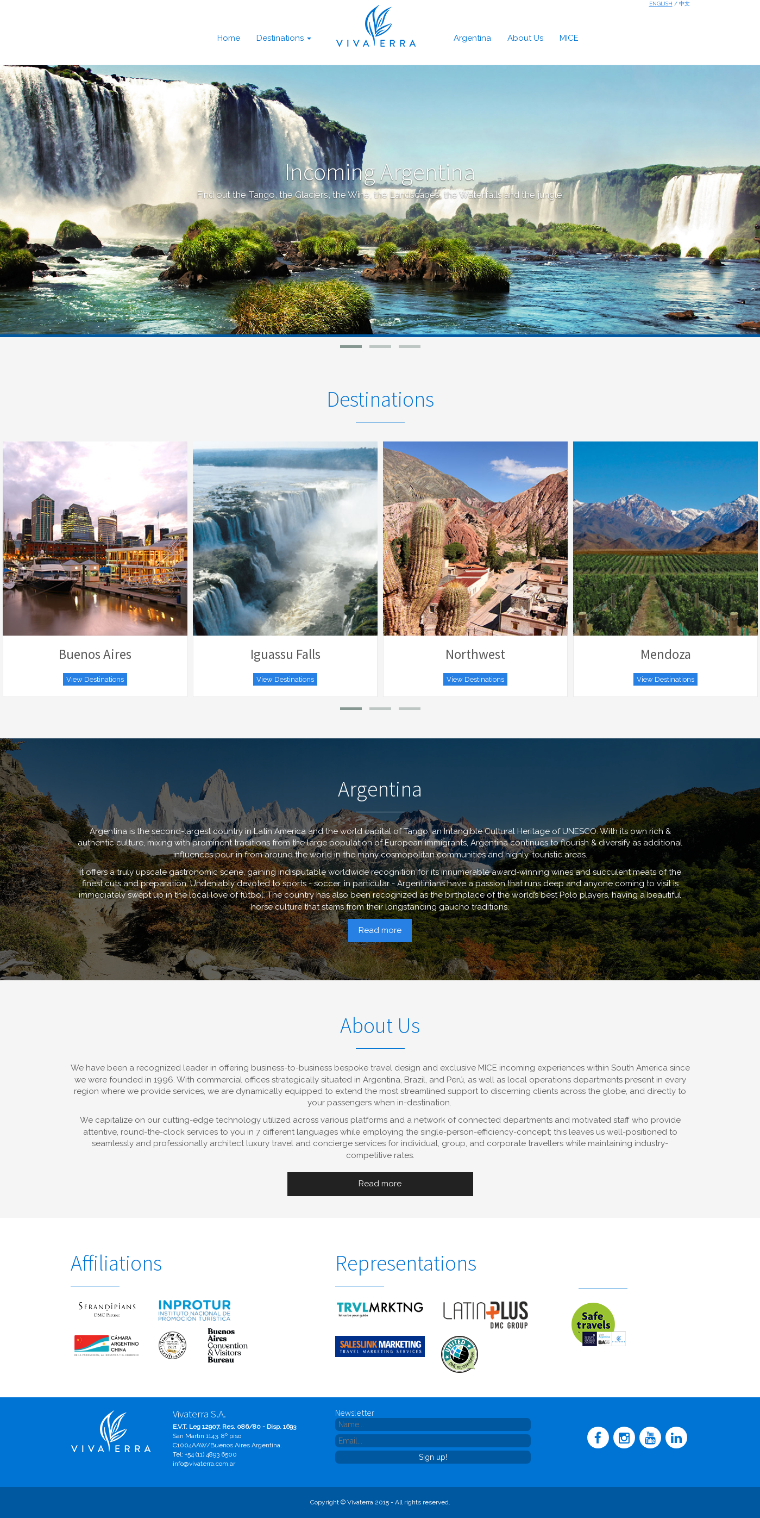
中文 (684, 4)
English (661, 4)
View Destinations (95, 679)
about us (525, 38)
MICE (569, 38)
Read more (380, 930)
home (228, 38)
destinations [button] (283, 38)
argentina (472, 38)
